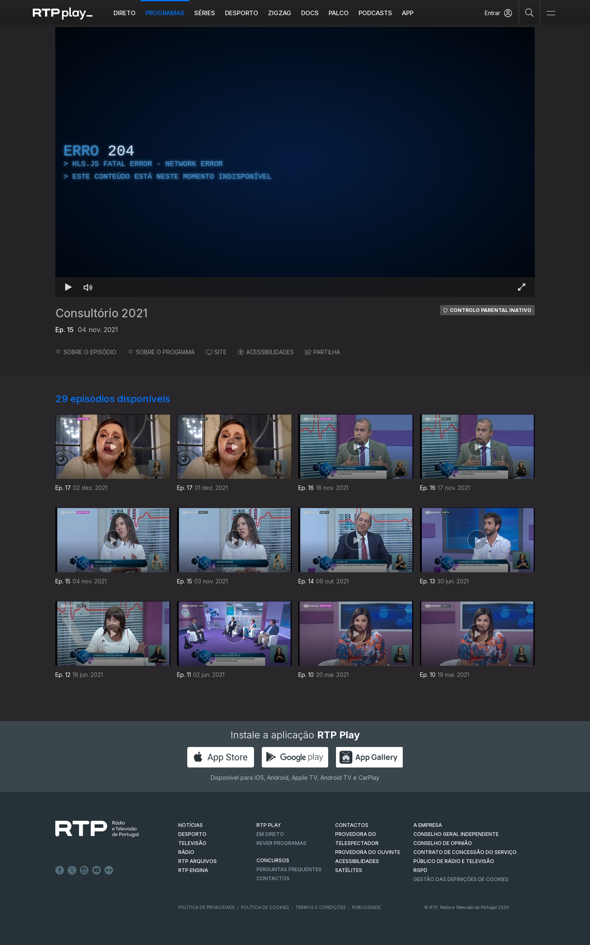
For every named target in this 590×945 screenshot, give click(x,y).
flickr (108, 870)
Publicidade (366, 907)
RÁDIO (186, 852)
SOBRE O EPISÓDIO (85, 351)
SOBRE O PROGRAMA (161, 351)
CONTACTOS (351, 825)
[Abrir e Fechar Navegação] (550, 13)
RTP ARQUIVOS (197, 861)
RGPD (420, 870)
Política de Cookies (265, 907)
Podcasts (375, 13)
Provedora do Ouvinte (367, 852)
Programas (164, 13)
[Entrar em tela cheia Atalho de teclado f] (521, 287)
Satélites (348, 870)
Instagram (84, 870)
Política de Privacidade (206, 907)
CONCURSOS (272, 860)
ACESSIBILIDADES (266, 351)
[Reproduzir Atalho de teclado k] (68, 287)
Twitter (72, 870)
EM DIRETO (270, 834)
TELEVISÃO (192, 843)
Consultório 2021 (101, 313)
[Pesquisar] (529, 12)
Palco (339, 13)
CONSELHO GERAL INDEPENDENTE (456, 834)
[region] (295, 162)
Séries (204, 13)
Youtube (96, 870)
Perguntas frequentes (289, 869)
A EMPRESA (427, 825)
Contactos (273, 878)
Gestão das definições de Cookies (460, 879)
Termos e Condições (320, 907)
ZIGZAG (279, 13)
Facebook (59, 870)
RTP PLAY (268, 825)
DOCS (310, 13)
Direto (124, 13)
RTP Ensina (193, 870)
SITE (216, 351)
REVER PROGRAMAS (281, 843)
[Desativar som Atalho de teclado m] (88, 287)
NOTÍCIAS (190, 825)
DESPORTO (192, 834)
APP (407, 13)
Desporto (241, 13)
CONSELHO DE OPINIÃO (442, 843)
